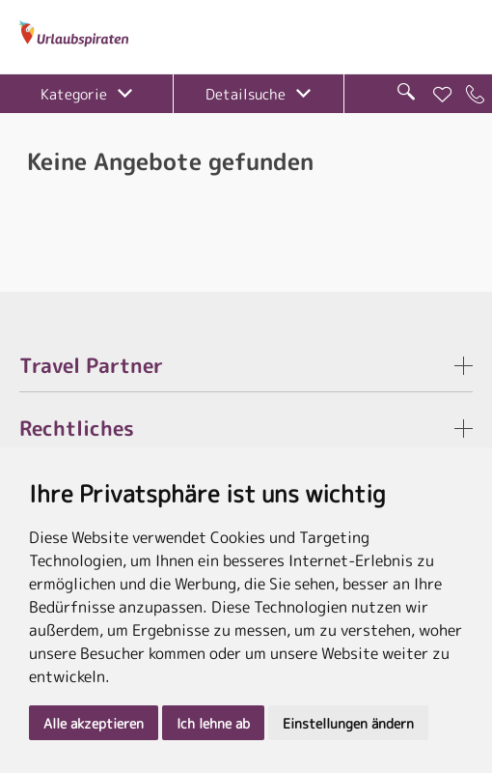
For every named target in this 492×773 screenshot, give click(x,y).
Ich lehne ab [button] (213, 723)
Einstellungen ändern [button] (348, 723)
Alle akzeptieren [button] (93, 723)
